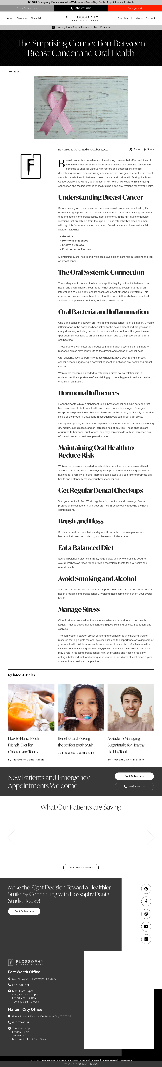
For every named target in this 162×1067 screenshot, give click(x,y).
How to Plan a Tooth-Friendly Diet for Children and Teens (24, 745)
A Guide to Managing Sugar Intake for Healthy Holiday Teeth (126, 745)
